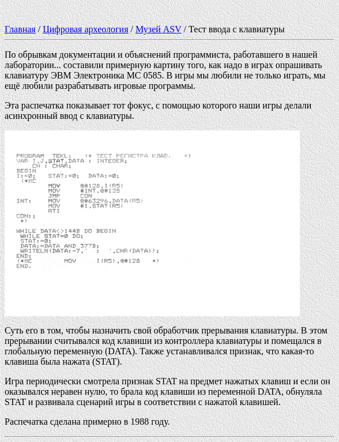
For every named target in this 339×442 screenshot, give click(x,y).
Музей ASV (158, 29)
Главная (20, 29)
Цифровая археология (85, 29)
